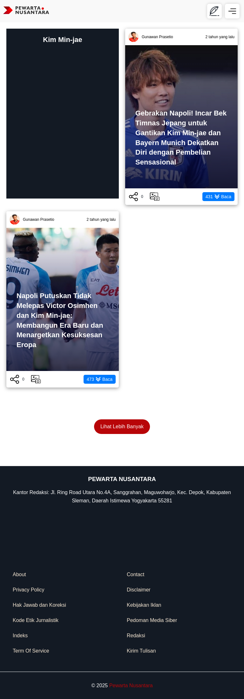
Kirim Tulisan (141, 651)
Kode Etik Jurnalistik (35, 620)
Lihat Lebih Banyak (122, 426)
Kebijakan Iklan (144, 605)
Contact (135, 574)
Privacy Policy (28, 589)
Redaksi (136, 635)
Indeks (20, 635)
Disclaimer (139, 589)
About (19, 574)
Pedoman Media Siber (152, 620)
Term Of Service (31, 651)
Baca (218, 196)
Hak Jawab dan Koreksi (39, 605)
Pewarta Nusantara (131, 685)
